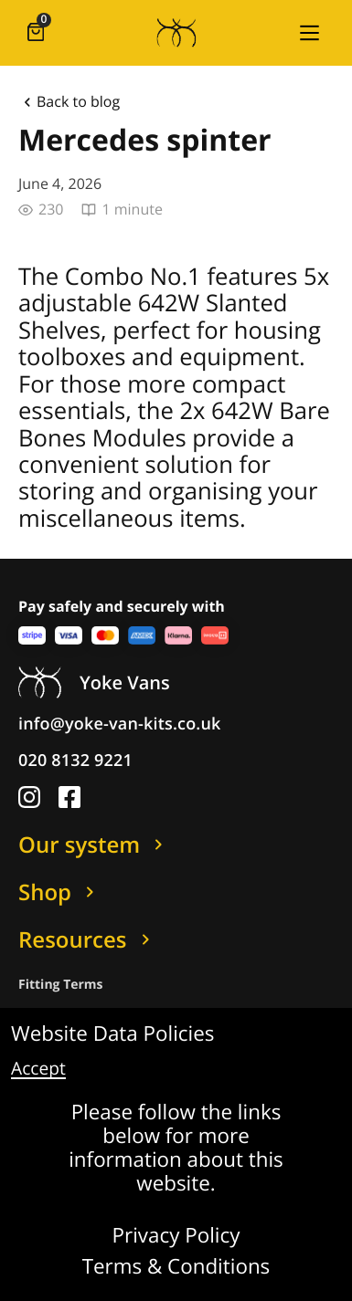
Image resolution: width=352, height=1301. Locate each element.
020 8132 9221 (75, 760)
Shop (59, 892)
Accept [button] (38, 1069)
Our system (93, 844)
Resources (87, 939)
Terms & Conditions (176, 1267)
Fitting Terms (60, 984)
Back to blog (69, 102)
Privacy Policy (176, 1236)
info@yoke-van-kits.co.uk (119, 724)
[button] (309, 32)
